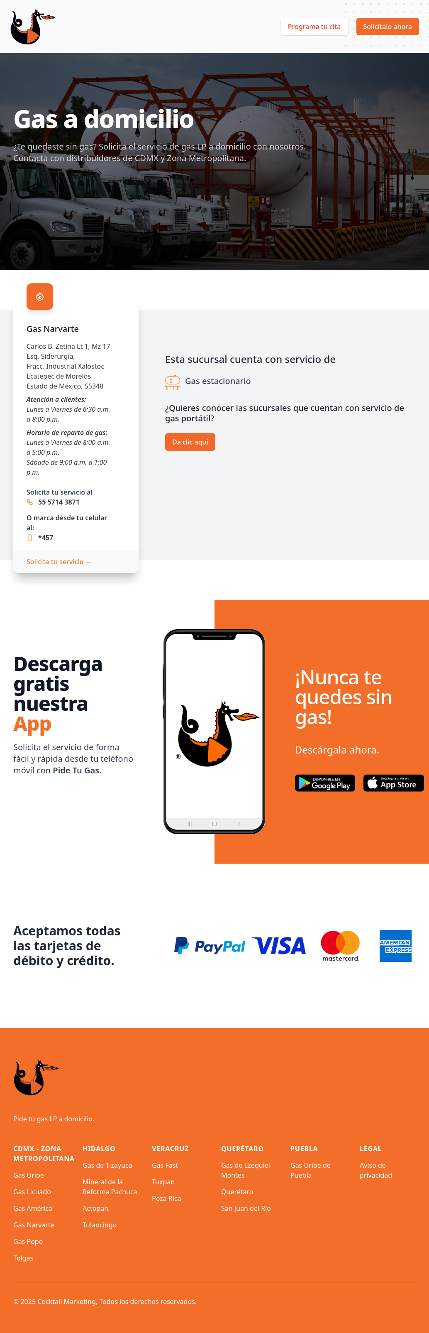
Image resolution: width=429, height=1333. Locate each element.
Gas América (32, 1208)
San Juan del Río (246, 1208)
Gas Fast (165, 1165)
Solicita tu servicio (59, 561)
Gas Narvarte (33, 1224)
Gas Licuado (32, 1191)
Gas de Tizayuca (107, 1165)
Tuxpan (163, 1181)
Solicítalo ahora (387, 26)
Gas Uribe (28, 1175)
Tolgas (23, 1258)
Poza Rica (166, 1198)
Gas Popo (28, 1241)
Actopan (95, 1208)
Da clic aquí (190, 442)
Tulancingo (100, 1224)
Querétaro (237, 1191)
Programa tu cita (314, 26)
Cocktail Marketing (66, 1301)
